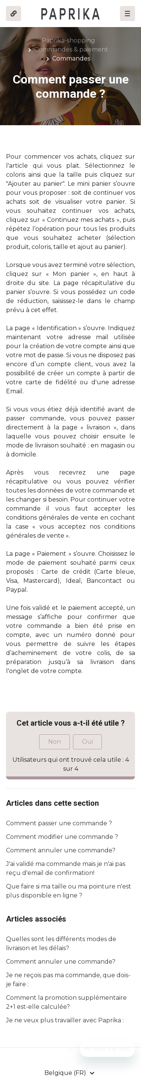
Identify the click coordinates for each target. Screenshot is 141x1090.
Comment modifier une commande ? (62, 836)
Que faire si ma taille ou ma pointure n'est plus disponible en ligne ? (68, 891)
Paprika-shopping (68, 40)
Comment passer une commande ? (59, 823)
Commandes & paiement (71, 49)
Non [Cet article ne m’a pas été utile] (54, 741)
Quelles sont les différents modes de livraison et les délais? (61, 943)
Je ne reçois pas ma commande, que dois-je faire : (68, 980)
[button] (127, 13)
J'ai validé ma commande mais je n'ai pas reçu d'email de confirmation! (65, 868)
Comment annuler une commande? (60, 850)
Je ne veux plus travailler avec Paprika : (65, 1020)
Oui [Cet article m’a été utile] (87, 741)
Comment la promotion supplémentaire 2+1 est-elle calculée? (66, 1002)
